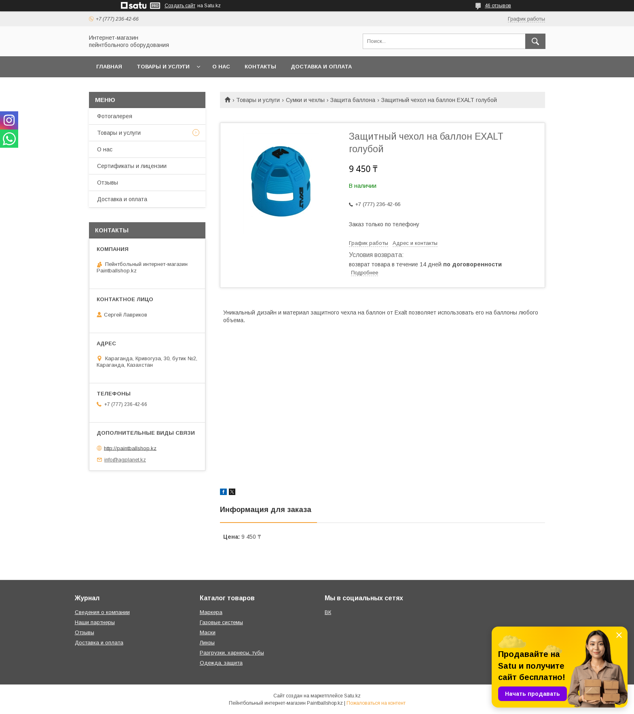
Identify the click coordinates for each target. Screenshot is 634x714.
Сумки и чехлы (305, 100)
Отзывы (107, 182)
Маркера (211, 612)
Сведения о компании (102, 612)
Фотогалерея (114, 116)
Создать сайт (180, 5)
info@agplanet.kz (125, 460)
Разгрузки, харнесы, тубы (232, 653)
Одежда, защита (221, 663)
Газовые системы (221, 622)
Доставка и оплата (321, 67)
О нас (221, 67)
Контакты (260, 67)
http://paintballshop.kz (130, 448)
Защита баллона (352, 100)
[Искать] (535, 41)
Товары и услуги (163, 67)
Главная (109, 67)
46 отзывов (498, 5)
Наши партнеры (95, 622)
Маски (208, 632)
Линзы (207, 643)
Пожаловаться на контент (376, 703)
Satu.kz (352, 696)
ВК (328, 612)
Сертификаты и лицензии (132, 166)
